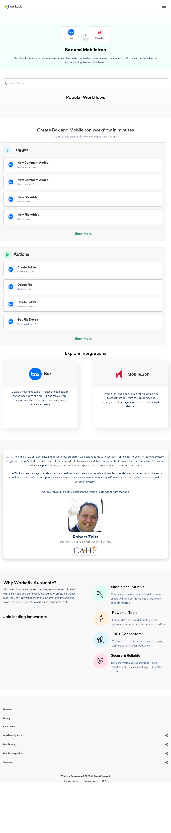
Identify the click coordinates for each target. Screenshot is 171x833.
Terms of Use (90, 831)
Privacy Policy (71, 831)
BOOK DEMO (9, 749)
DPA (104, 831)
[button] (164, 6)
